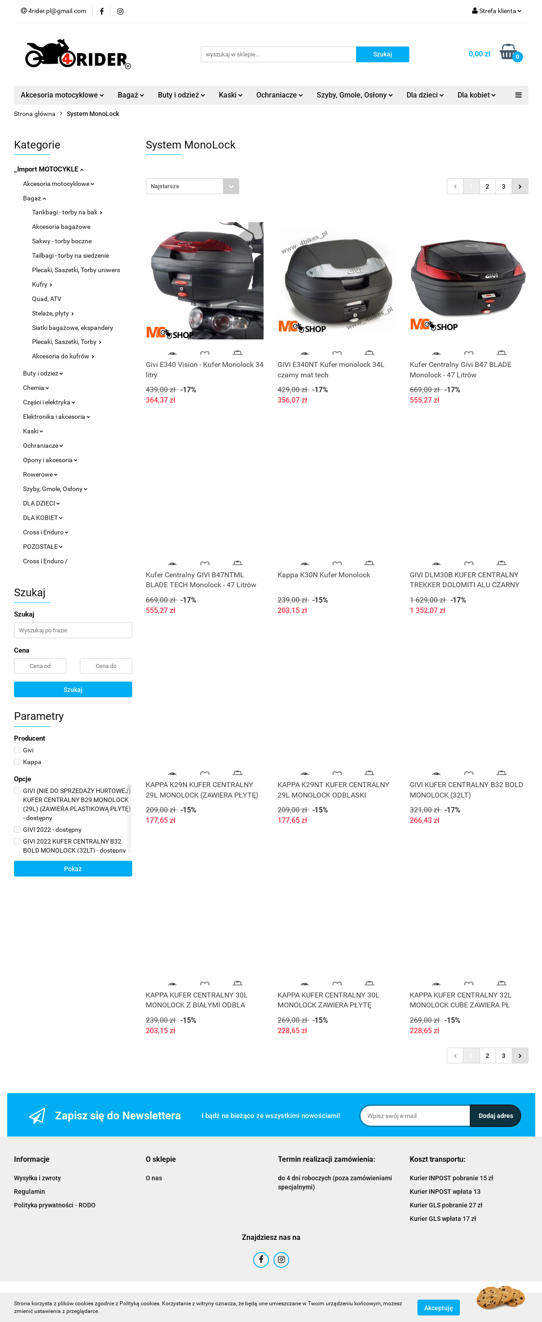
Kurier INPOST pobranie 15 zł (451, 1178)
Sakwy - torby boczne (62, 241)
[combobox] (192, 186)
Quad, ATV (46, 298)
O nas (154, 1178)
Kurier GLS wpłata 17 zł (443, 1218)
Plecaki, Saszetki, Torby (67, 341)
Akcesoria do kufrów (63, 356)
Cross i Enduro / (45, 561)
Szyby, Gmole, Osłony (355, 95)
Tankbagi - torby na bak (67, 212)
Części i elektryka (49, 402)
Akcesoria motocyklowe (62, 95)
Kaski (231, 95)
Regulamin (29, 1191)
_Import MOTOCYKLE (48, 169)
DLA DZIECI (41, 503)
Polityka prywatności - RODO (55, 1205)
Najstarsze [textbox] (165, 186)
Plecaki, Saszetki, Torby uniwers (76, 270)
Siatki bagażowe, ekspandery (72, 327)
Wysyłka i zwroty (37, 1178)
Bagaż (131, 95)
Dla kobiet (477, 95)
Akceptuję (438, 1307)
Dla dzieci (425, 95)
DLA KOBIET (43, 517)
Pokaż (73, 868)
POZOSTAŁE (43, 546)
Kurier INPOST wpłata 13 (445, 1191)
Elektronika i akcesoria (56, 416)
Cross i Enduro (46, 532)
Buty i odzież (181, 95)
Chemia (36, 387)
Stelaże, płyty (53, 313)
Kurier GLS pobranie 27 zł (446, 1205)
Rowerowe (40, 474)
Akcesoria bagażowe (61, 226)
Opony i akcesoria (50, 460)
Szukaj (73, 689)
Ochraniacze (279, 95)
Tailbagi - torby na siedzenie (70, 255)
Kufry (42, 284)
